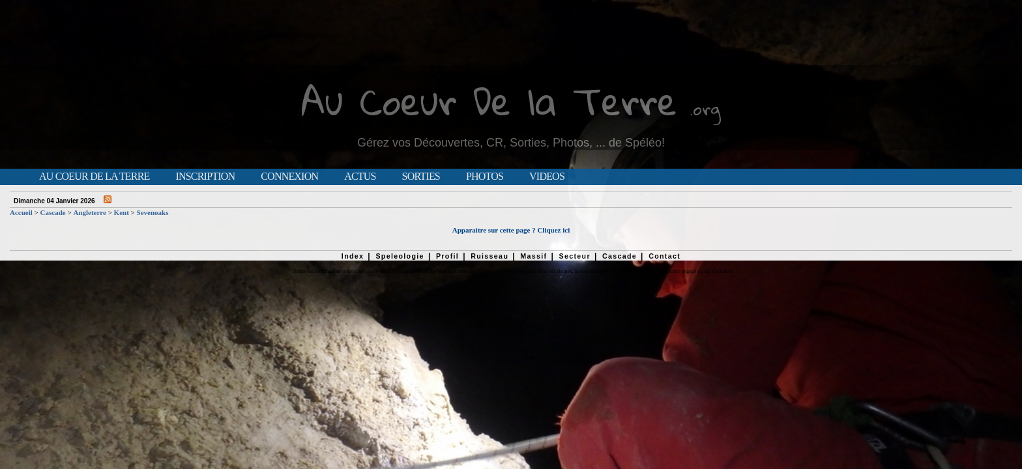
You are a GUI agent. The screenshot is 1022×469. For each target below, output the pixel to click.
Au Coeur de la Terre (94, 176)
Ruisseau (489, 256)
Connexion (289, 176)
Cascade (53, 212)
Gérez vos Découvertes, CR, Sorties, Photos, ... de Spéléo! (511, 142)
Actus (359, 176)
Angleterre (89, 212)
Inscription (205, 176)
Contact (664, 256)
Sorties (421, 176)
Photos (484, 176)
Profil (447, 256)
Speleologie (399, 256)
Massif (533, 256)
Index (353, 256)
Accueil (21, 212)
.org (705, 108)
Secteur (574, 256)
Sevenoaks (153, 212)
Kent (121, 212)
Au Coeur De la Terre (489, 100)
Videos (546, 176)
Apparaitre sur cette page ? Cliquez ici (511, 230)
